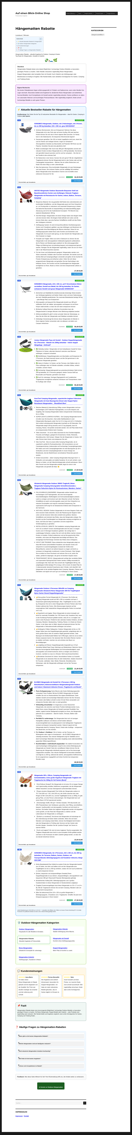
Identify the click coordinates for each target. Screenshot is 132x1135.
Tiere (80, 13)
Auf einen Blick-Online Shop (32, 13)
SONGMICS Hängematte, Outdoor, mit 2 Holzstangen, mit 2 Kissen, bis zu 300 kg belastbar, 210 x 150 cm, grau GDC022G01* (58, 125)
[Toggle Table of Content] (40, 39)
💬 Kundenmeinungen (23, 45)
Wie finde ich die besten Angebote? (31, 1059)
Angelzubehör (89, 13)
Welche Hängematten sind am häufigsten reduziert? (36, 1044)
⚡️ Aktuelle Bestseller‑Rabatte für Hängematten (30, 41)
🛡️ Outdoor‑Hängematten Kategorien (27, 43)
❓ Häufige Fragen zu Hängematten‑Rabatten (29, 50)
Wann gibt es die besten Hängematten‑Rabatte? (35, 1036)
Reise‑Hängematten (25, 948)
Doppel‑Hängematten (60, 948)
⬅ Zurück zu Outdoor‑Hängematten (51, 1088)
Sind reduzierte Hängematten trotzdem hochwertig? (36, 1052)
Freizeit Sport (100, 13)
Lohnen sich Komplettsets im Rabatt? (32, 1067)
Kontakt (26, 1117)
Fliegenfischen (112, 13)
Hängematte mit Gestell (61, 938)
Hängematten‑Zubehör (26, 957)
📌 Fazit (20, 48)
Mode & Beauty (71, 13)
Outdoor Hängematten (26, 929)
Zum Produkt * (77, 180)
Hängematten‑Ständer (60, 929)
